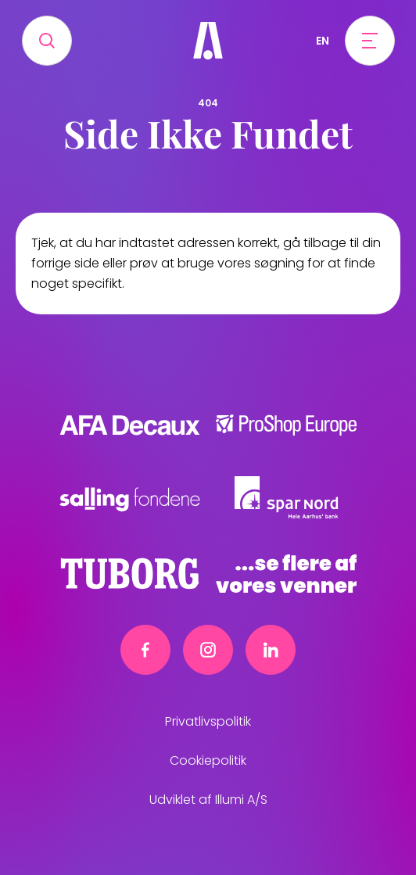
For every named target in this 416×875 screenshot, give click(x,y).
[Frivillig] (208, 40)
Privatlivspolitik (208, 721)
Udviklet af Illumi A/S (208, 800)
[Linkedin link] (271, 650)
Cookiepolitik (208, 760)
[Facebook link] (145, 650)
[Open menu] (370, 41)
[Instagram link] (208, 650)
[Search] (47, 41)
